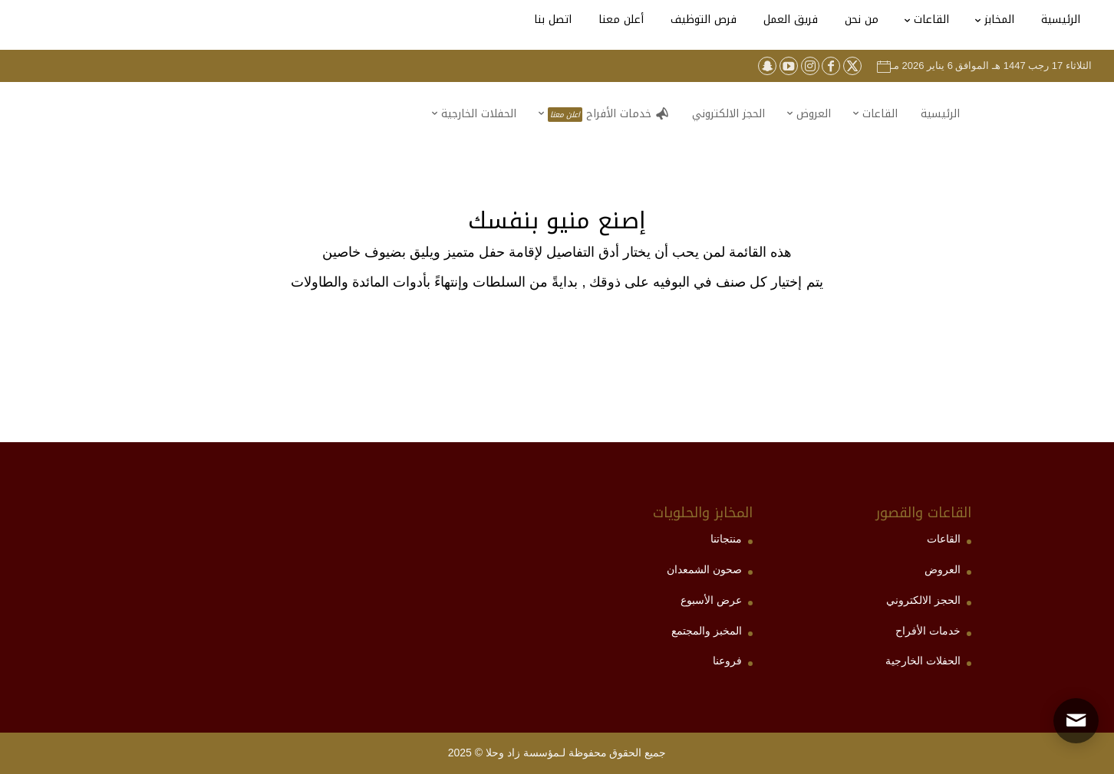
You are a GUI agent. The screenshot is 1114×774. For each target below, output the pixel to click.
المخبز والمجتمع (706, 631)
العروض (942, 569)
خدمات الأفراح (928, 631)
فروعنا (727, 660)
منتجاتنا (726, 539)
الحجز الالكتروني (923, 600)
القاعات (944, 539)
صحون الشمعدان (704, 569)
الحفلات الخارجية (923, 660)
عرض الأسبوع (711, 600)
